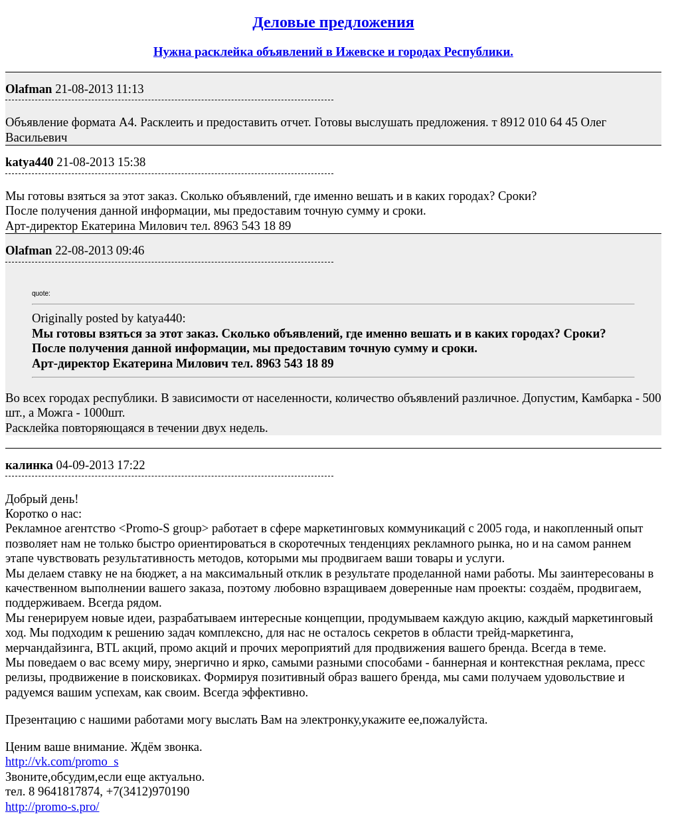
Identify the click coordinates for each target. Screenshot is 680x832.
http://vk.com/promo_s (62, 761)
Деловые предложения (333, 22)
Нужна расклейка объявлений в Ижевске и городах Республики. (333, 51)
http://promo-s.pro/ (52, 806)
